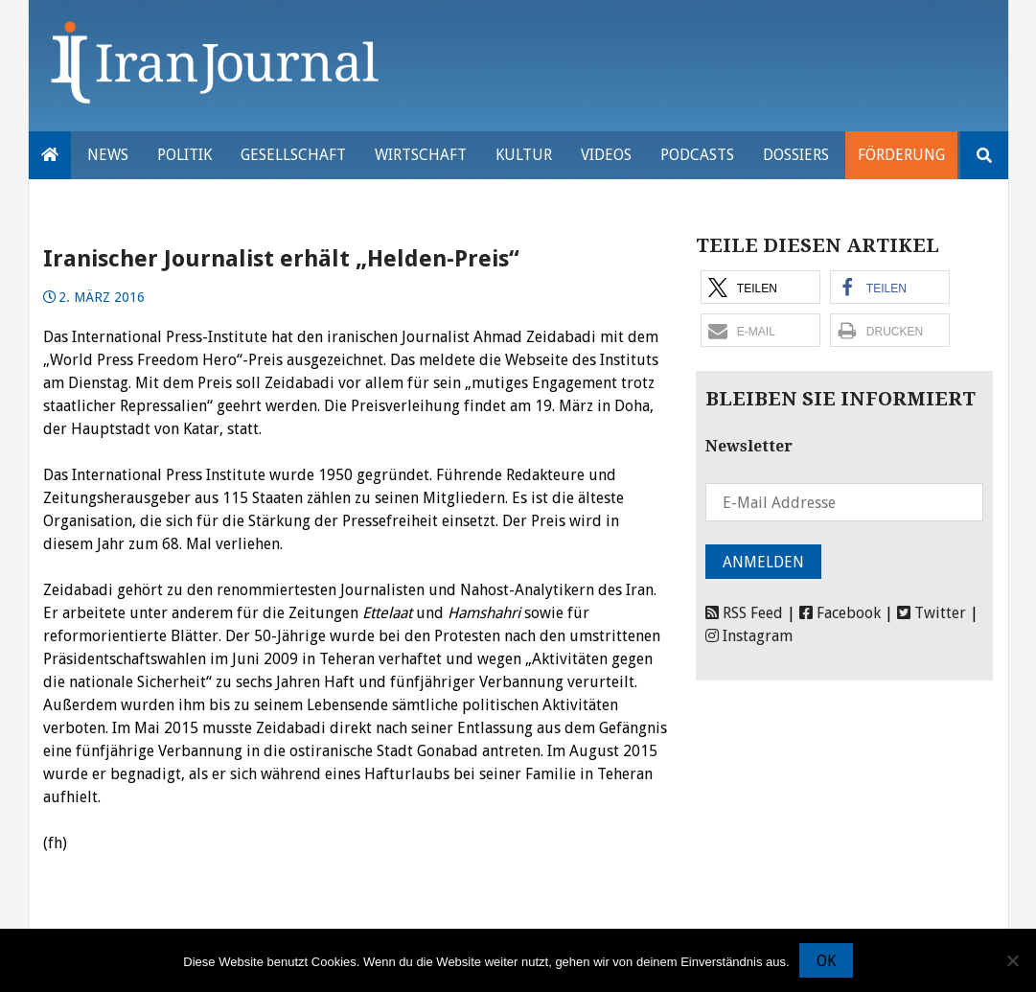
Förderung (901, 155)
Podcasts (697, 155)
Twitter (931, 613)
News (107, 155)
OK (826, 961)
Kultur (523, 155)
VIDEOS (606, 155)
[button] (760, 287)
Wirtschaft (421, 155)
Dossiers (796, 155)
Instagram (749, 636)
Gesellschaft (293, 155)
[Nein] (1012, 960)
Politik (184, 155)
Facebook (840, 613)
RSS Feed (744, 613)
